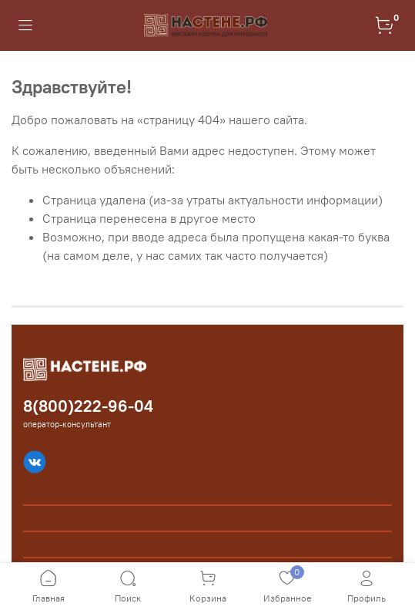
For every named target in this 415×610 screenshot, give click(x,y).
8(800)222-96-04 (88, 406)
